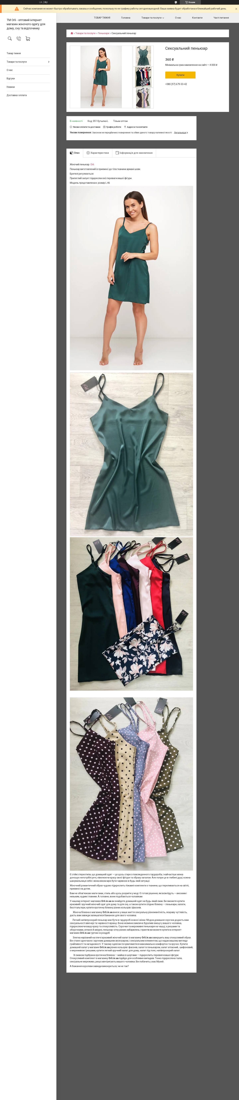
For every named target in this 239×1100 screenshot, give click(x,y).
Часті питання (221, 17)
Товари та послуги (17, 61)
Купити (180, 75)
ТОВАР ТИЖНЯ (102, 17)
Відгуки (11, 78)
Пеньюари (103, 33)
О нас (10, 70)
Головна (125, 17)
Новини (11, 87)
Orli (92, 164)
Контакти (197, 17)
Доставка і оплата (17, 95)
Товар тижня (14, 53)
